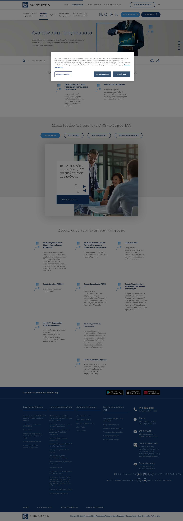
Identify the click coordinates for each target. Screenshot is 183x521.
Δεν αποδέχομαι (102, 74)
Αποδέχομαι (121, 74)
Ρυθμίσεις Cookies (63, 74)
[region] (92, 66)
